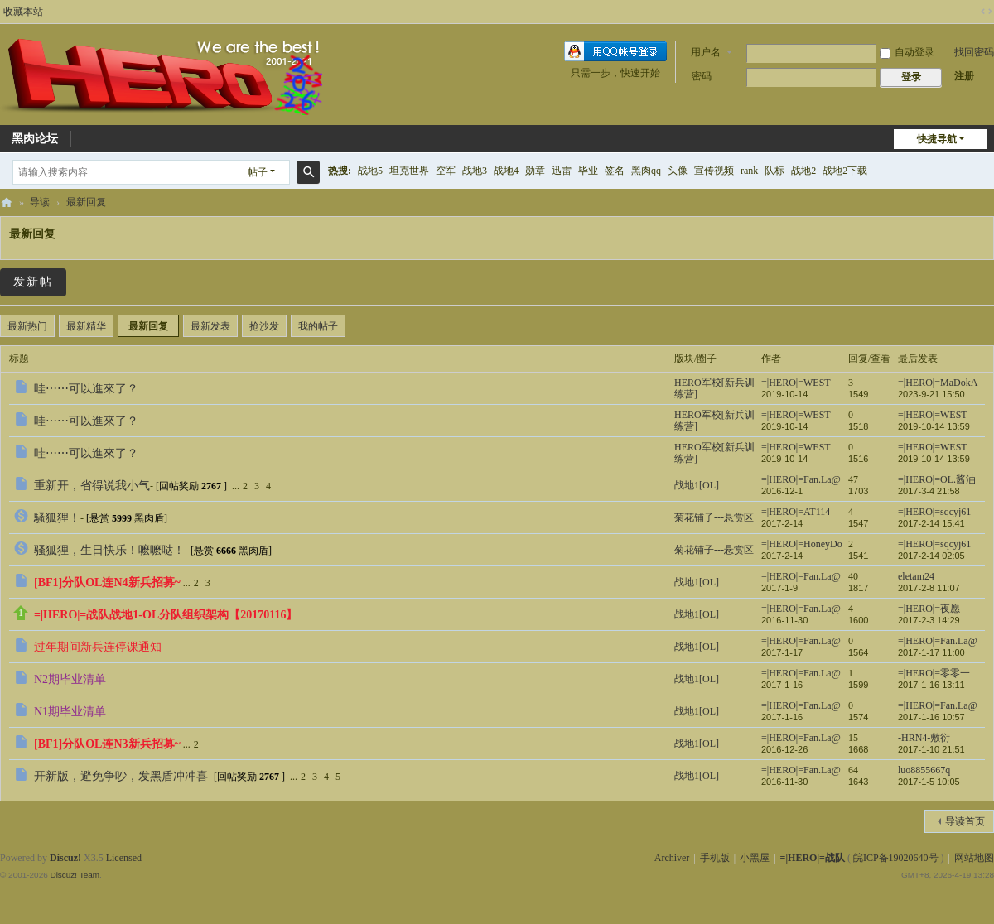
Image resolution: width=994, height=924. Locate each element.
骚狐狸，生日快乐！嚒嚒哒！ (109, 550)
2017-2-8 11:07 (929, 588)
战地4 (506, 170)
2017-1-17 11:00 (931, 652)
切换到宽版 (986, 11)
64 (853, 770)
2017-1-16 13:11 (931, 685)
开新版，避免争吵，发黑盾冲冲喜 (121, 776)
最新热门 (27, 326)
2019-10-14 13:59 (934, 426)
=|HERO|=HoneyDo (801, 544)
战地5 (370, 170)
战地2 (803, 170)
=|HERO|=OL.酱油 (937, 479)
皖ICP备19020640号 (896, 858)
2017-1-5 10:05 (929, 782)
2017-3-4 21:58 (929, 491)
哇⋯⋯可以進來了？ (86, 389)
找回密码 (974, 52)
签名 (615, 170)
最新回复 (86, 202)
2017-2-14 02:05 (931, 556)
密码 (702, 76)
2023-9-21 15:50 (931, 394)
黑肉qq (646, 170)
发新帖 (33, 282)
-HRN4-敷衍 (924, 738)
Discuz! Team (74, 874)
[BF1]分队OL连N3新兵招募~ (107, 744)
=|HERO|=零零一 (934, 673)
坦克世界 (409, 170)
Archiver (672, 858)
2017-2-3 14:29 (929, 620)
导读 (40, 202)
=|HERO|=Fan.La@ (801, 479)
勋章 (535, 170)
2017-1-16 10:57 (931, 717)
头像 (678, 170)
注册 (964, 76)
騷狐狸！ (57, 518)
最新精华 (86, 326)
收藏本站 (23, 11)
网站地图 (974, 858)
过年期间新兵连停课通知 (98, 647)
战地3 (474, 170)
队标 (774, 170)
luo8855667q (924, 770)
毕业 (588, 170)
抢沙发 (264, 326)
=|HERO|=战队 (6, 202)
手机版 (715, 858)
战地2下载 (845, 170)
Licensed (124, 858)
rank (749, 170)
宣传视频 (714, 170)
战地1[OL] (696, 485)
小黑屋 (755, 858)
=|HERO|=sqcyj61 (934, 511)
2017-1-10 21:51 (931, 749)
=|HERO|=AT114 (795, 511)
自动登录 (907, 52)
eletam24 (916, 576)
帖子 (258, 172)
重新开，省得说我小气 (92, 485)
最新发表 (210, 326)
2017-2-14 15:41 (931, 523)
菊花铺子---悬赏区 (714, 517)
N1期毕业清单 (70, 711)
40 (853, 576)
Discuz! (65, 858)
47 (853, 479)
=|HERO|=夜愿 (929, 608)
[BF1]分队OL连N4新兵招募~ (107, 582)
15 (853, 738)
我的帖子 (318, 326)
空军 (446, 170)
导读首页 (965, 821)
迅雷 (562, 170)
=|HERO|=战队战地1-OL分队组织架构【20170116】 (165, 615)
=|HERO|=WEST (796, 382)
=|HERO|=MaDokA (937, 382)
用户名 (706, 52)
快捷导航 (937, 139)
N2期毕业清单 (70, 679)
